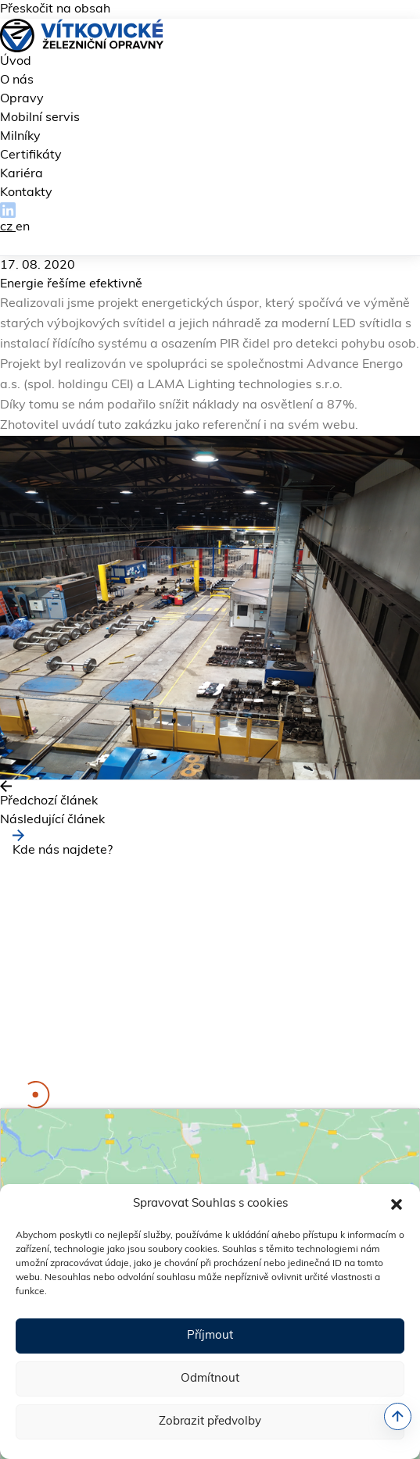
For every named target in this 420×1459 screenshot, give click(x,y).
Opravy (22, 99)
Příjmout (210, 1336)
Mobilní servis (40, 118)
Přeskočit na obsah (55, 9)
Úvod (15, 61)
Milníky (20, 136)
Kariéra (21, 174)
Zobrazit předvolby (210, 1422)
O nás (17, 80)
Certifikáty (31, 155)
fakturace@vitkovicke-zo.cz (198, 1053)
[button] (396, 1204)
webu (338, 425)
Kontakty (26, 193)
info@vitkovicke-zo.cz (177, 1034)
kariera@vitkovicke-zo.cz (134, 1071)
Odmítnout (210, 1379)
